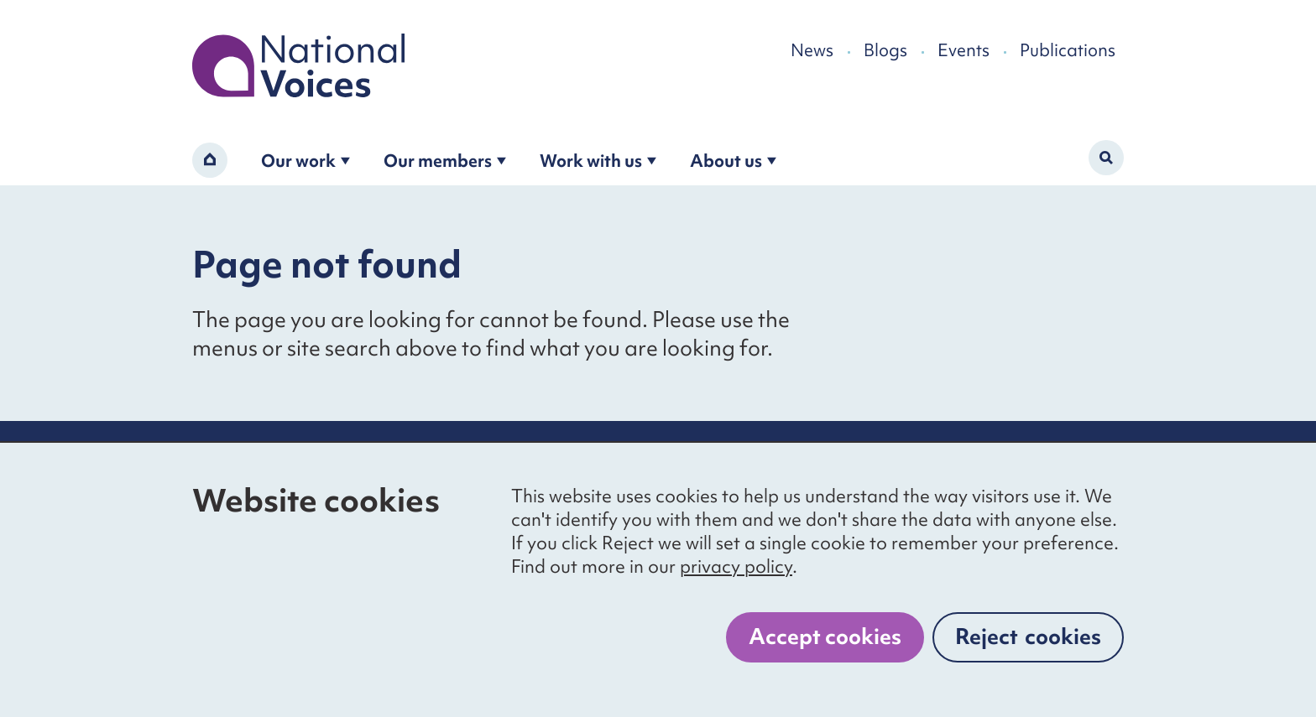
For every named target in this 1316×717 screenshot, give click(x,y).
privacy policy (736, 566)
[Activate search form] (1106, 157)
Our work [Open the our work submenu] (305, 160)
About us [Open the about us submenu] (733, 160)
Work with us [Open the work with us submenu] (598, 160)
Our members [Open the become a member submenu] (445, 160)
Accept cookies (825, 636)
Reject (1028, 636)
